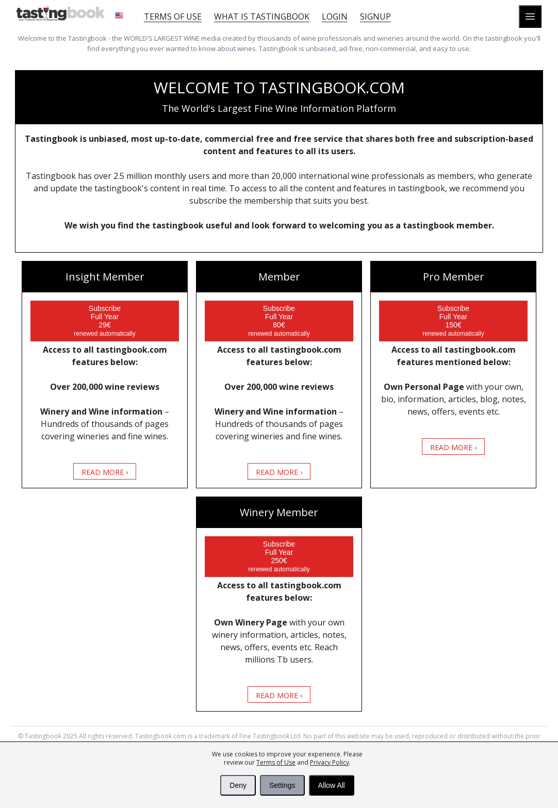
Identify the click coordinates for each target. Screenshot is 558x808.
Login (335, 16)
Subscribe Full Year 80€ (278, 320)
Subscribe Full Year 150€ (453, 320)
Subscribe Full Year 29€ (104, 320)
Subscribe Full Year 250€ (278, 556)
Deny (238, 785)
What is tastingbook (261, 16)
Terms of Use (276, 762)
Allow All (331, 785)
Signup (375, 16)
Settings (282, 785)
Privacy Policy (329, 762)
